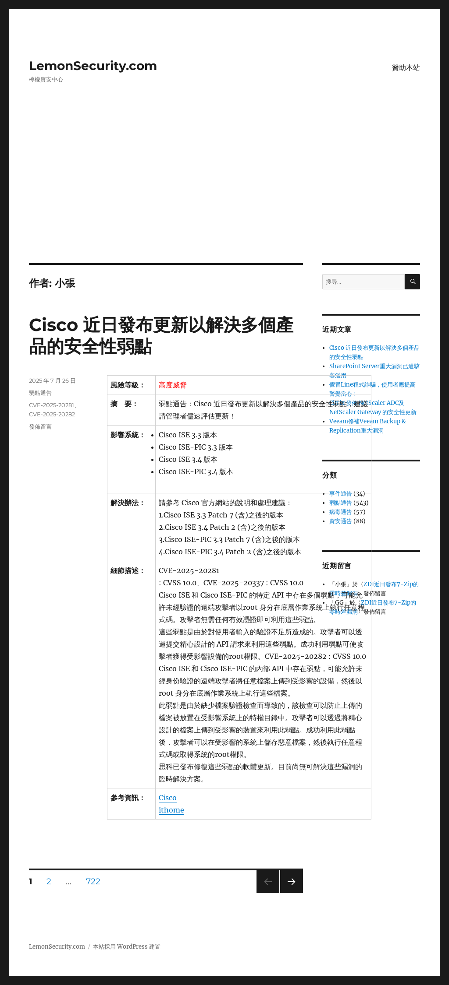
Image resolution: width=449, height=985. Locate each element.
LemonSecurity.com (93, 65)
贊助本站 (406, 67)
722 (93, 882)
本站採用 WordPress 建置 (126, 946)
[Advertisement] (226, 198)
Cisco (168, 797)
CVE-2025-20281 (51, 404)
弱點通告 (40, 392)
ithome (171, 810)
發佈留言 (40, 426)
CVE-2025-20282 (52, 414)
